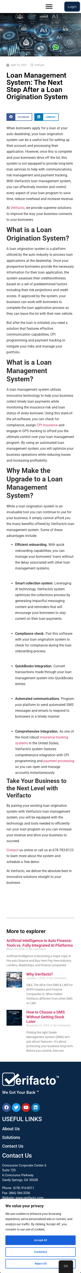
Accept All (41, 1240)
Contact (12, 850)
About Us (11, 1128)
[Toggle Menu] (49, 6)
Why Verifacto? (39, 974)
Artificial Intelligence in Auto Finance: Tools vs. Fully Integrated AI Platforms (39, 943)
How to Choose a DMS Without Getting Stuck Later (45, 1017)
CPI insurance (47, 425)
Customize (40, 1252)
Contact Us (12, 1146)
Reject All (40, 1263)
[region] (40, 1236)
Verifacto (17, 208)
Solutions (11, 1137)
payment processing (58, 761)
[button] (19, 117)
